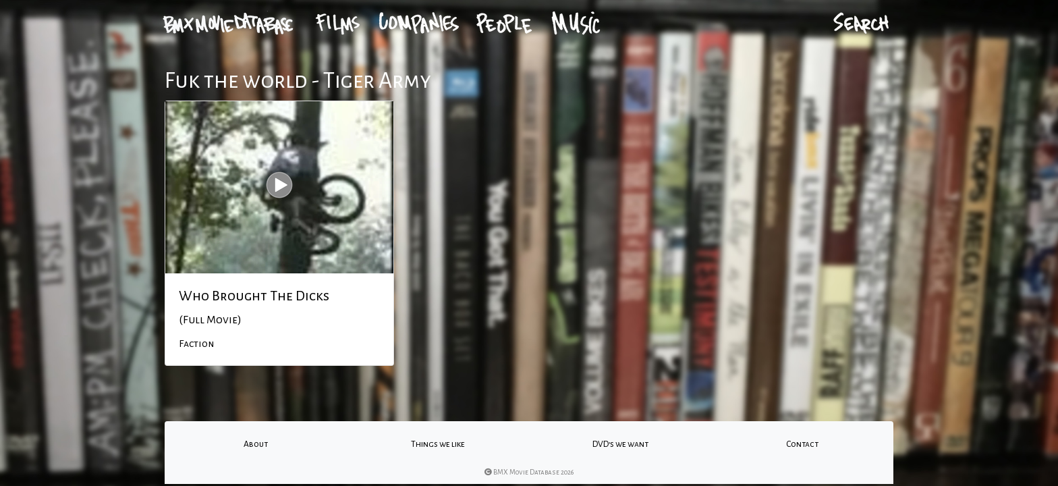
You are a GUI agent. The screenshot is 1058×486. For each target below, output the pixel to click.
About (256, 444)
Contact (802, 444)
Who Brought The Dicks (254, 295)
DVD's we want (620, 444)
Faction (196, 343)
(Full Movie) (210, 320)
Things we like (438, 444)
